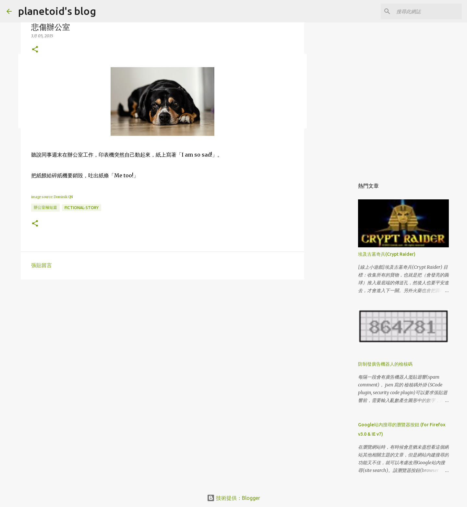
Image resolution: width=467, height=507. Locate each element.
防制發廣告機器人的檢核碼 (385, 364)
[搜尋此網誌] (428, 11)
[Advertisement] (162, 334)
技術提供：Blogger (233, 498)
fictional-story (82, 208)
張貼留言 (41, 265)
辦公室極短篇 (45, 207)
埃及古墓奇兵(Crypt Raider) (386, 254)
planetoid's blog (57, 11)
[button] (35, 49)
